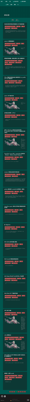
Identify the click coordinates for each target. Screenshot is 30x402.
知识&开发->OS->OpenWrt (11, 43)
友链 (11, 4)
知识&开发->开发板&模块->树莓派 (12, 60)
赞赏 (15, 4)
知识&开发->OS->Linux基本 (11, 26)
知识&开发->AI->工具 (10, 157)
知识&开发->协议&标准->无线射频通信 (12, 337)
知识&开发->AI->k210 (10, 244)
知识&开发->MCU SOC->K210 (11, 278)
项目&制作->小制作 (10, 358)
